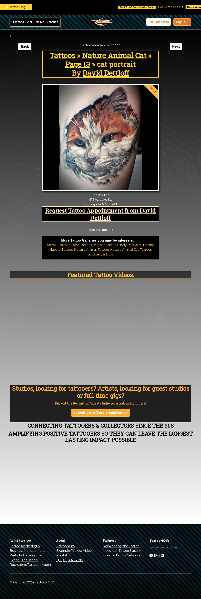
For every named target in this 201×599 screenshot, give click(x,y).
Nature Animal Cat (114, 55)
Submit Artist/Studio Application (100, 413)
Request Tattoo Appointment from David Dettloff (100, 213)
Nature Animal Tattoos (91, 249)
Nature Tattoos (61, 249)
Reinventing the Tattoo (121, 546)
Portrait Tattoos (100, 254)
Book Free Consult (173, 7)
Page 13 (77, 64)
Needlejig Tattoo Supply (122, 551)
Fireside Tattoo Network (121, 555)
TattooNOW (65, 546)
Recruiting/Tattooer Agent (30, 565)
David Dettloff (106, 73)
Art (29, 22)
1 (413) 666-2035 (69, 560)
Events (52, 22)
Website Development (27, 555)
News (39, 22)
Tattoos (18, 22)
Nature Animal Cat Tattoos (131, 249)
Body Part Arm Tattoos (136, 245)
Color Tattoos (81, 245)
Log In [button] (181, 22)
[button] (158, 22)
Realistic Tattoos (105, 245)
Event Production (24, 560)
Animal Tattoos (58, 245)
